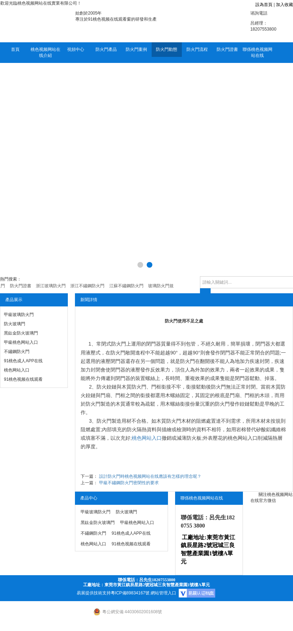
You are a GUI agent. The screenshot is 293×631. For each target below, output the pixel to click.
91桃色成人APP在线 (23, 360)
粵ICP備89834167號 (130, 592)
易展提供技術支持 (94, 592)
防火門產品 (106, 49)
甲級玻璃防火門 (19, 314)
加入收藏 (284, 4)
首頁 (15, 49)
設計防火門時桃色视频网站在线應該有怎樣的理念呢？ (150, 476)
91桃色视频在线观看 (23, 379)
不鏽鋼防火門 (16, 351)
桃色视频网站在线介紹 (45, 52)
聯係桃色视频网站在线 (257, 52)
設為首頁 (263, 4)
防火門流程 (197, 49)
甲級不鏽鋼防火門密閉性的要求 (129, 482)
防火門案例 (136, 49)
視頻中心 (75, 49)
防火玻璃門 (14, 323)
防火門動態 (166, 49)
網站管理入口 (163, 592)
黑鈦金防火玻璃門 (21, 333)
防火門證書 (227, 49)
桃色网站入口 (16, 370)
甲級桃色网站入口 (21, 342)
